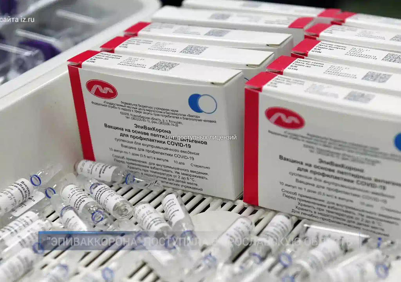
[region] (200, 141)
